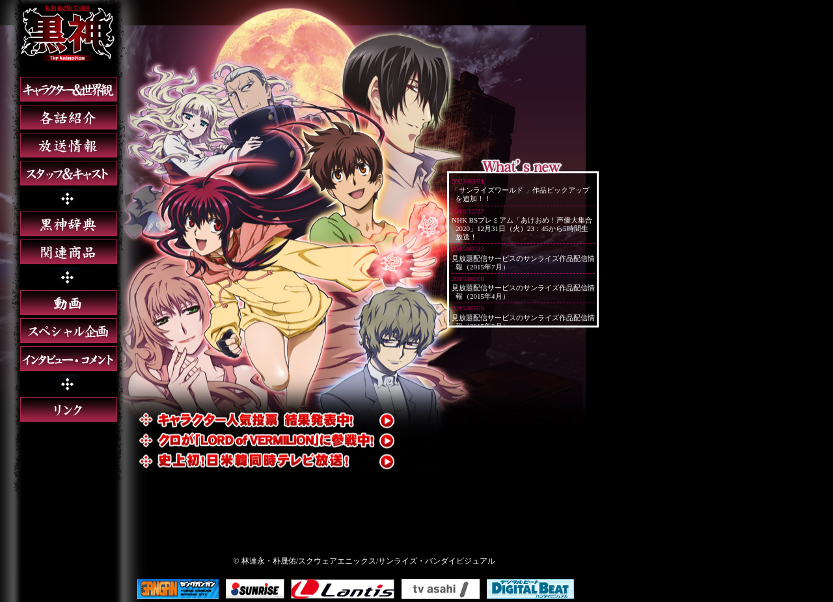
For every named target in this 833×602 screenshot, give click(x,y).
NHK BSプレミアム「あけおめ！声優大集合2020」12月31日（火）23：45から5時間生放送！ (522, 228)
